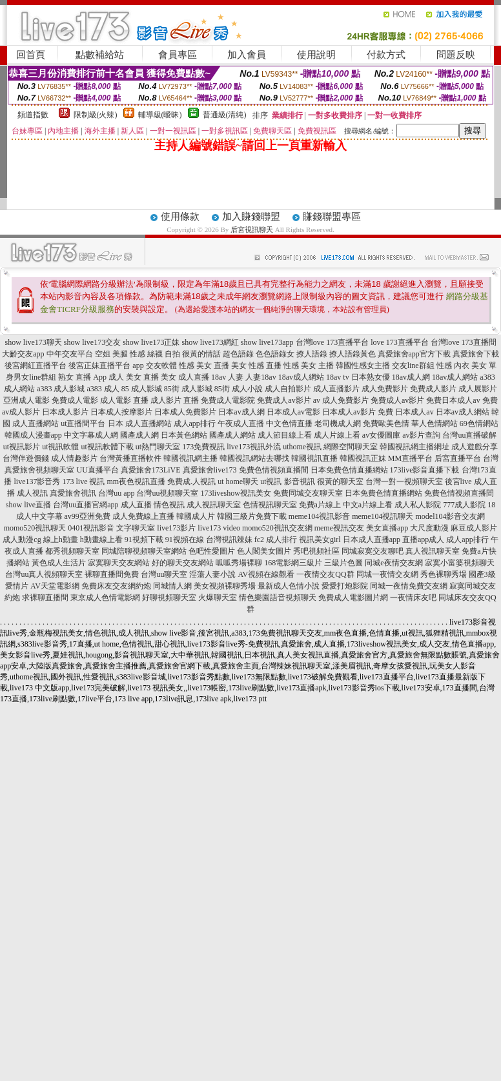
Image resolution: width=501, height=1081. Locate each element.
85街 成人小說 (238, 388)
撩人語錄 (311, 353)
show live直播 (28, 504)
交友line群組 (413, 365)
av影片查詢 (421, 435)
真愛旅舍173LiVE (151, 469)
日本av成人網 (241, 411)
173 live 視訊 (83, 481)
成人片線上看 (337, 435)
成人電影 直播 (124, 400)
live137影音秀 (37, 481)
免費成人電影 (75, 400)
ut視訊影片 (21, 446)
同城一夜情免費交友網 (408, 585)
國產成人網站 (232, 435)
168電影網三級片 (293, 562)
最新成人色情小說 (289, 585)
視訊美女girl (320, 539)
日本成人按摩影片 (121, 411)
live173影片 (176, 527)
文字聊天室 (135, 527)
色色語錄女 (275, 353)
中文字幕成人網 (91, 435)
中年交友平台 (69, 353)
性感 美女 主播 (308, 365)
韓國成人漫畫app (33, 435)
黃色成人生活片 (59, 562)
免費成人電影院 (228, 400)
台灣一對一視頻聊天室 (404, 481)
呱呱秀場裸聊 (239, 562)
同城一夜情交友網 (387, 574)
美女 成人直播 (185, 377)
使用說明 (316, 55)
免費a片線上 (320, 504)
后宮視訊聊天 (251, 229)
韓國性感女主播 (363, 365)
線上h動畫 (60, 539)
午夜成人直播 (241, 423)
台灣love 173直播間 (463, 342)
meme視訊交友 (339, 527)
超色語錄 (238, 353)
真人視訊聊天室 (432, 551)
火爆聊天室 (217, 597)
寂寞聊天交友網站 (119, 562)
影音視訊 (299, 481)
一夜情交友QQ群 (325, 574)
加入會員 (246, 55)
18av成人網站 (301, 377)
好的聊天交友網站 (183, 562)
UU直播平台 (97, 469)
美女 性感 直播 (256, 365)
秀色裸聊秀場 (443, 574)
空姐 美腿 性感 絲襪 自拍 (137, 353)
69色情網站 (479, 423)
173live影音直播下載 (425, 469)
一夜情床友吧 (413, 597)
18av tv (337, 377)
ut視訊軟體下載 (107, 446)
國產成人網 (139, 435)
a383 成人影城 (61, 388)
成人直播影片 (336, 388)
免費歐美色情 (386, 423)
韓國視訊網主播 (190, 458)
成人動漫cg (22, 539)
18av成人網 (411, 377)
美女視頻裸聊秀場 (225, 585)
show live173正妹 (151, 342)
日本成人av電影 (293, 411)
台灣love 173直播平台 (332, 342)
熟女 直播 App (82, 377)
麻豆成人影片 (474, 527)
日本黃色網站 (184, 435)
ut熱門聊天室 (158, 446)
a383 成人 (103, 388)
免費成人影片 (433, 388)
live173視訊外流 (254, 446)
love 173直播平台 (400, 342)
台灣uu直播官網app (85, 504)
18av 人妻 (227, 377)
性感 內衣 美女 (461, 365)
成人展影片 (477, 388)
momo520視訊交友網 (277, 527)
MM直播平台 (410, 458)
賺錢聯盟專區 (332, 216)
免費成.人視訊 (191, 481)
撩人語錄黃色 (352, 353)
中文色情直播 (289, 423)
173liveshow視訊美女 (235, 493)
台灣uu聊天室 (164, 574)
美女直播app (387, 527)
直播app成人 (423, 539)
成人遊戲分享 (474, 446)
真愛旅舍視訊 (73, 493)
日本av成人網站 (462, 411)
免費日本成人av (453, 400)
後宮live (458, 481)
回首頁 (30, 55)
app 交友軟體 (154, 365)
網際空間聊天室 (350, 446)
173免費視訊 (203, 446)
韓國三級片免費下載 (252, 516)
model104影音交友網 (450, 516)
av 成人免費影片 (341, 400)
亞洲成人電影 (26, 400)
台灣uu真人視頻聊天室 (44, 574)
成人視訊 (32, 493)
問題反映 (455, 55)
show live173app (267, 342)
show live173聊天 (33, 342)
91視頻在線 (184, 539)
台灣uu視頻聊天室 (167, 493)
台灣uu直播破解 (469, 435)
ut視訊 (270, 481)
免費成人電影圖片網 (353, 597)
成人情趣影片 (74, 458)
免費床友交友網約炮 (116, 585)
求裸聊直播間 (45, 597)
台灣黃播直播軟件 (130, 458)
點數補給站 (100, 55)
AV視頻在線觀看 (266, 574)
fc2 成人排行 (275, 539)
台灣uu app (116, 493)
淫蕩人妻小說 (212, 574)
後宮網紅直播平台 (35, 365)
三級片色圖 (343, 562)
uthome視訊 (302, 446)
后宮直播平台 (458, 458)
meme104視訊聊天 (382, 516)
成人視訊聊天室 (214, 504)
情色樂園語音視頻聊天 (277, 597)
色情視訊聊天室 (270, 504)
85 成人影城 (141, 388)
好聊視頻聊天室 (169, 597)
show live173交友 (92, 342)
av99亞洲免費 (87, 516)
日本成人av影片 (349, 411)
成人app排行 (195, 423)
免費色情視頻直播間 (274, 469)
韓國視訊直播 (314, 458)
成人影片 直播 (174, 400)
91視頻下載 (144, 539)
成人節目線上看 (285, 435)
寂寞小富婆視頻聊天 (460, 562)
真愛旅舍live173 (210, 469)
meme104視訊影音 (319, 516)
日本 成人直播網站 (140, 423)
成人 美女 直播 (133, 377)
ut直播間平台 (83, 423)
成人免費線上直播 (143, 516)
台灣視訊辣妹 (229, 539)
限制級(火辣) (96, 114)
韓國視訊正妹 (363, 458)
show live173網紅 (210, 342)
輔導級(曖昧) (160, 114)
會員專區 (177, 55)
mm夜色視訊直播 (136, 481)
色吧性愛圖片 (212, 551)
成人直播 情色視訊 (153, 504)
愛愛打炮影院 (345, 585)
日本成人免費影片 (185, 411)
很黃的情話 (201, 353)
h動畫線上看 (101, 539)
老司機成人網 (337, 423)
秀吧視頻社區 (316, 551)
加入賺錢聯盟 (251, 216)
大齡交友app (23, 353)
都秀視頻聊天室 (72, 551)
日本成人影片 (65, 411)
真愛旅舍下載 (476, 353)
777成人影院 (464, 504)
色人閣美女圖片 (264, 551)
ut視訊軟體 (60, 446)
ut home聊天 (238, 481)
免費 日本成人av (405, 411)
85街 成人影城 (188, 388)
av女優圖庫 (381, 435)
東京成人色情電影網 (105, 597)
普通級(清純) (225, 114)
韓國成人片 (195, 516)
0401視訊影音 (91, 527)
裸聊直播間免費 (112, 574)
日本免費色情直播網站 (349, 469)
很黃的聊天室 (340, 481)
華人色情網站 (434, 423)
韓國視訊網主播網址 (414, 446)
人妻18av (260, 377)
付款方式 (386, 55)
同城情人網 (172, 585)
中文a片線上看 (368, 504)
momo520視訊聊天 (35, 527)
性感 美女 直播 (204, 365)
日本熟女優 (370, 377)
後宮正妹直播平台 (99, 365)
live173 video (219, 527)
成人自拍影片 (288, 388)
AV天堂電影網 (54, 585)
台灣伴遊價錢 (26, 458)
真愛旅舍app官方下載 (414, 353)
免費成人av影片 (284, 400)
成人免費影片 (385, 388)
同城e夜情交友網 (393, 562)
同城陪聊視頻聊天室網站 (144, 551)
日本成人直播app (371, 539)
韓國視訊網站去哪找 (254, 458)
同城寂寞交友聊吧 (373, 551)
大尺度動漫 (429, 527)
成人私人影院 (417, 504)
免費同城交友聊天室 (308, 493)
